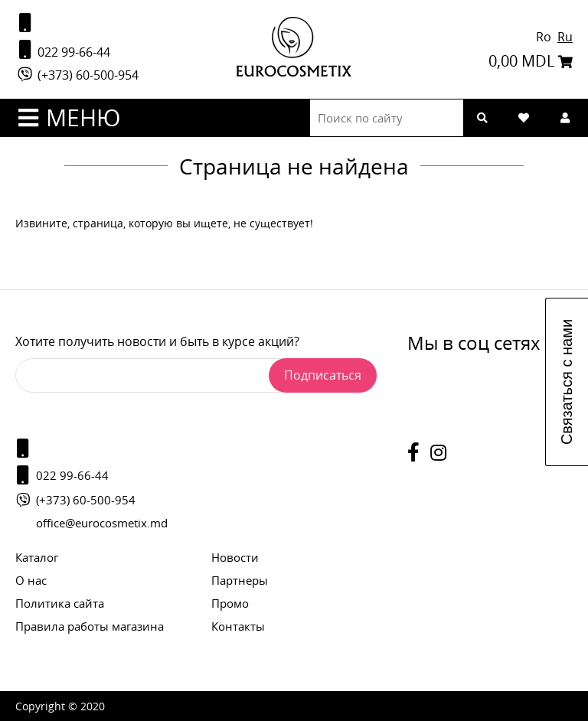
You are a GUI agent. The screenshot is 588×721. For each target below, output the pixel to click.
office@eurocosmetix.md (102, 522)
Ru (565, 36)
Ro (545, 36)
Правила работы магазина (89, 626)
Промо (230, 603)
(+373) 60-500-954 (77, 75)
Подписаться (322, 375)
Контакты (238, 626)
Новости (235, 557)
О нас (31, 580)
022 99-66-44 (62, 50)
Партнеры (239, 580)
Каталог (36, 557)
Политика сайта (59, 603)
